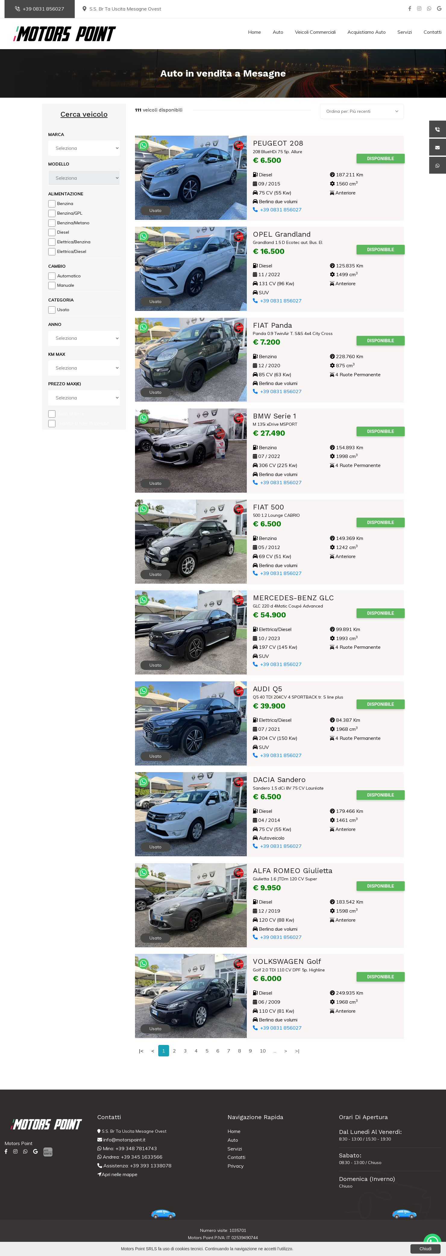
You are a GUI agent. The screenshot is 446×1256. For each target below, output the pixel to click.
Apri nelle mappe (117, 1174)
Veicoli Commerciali (315, 32)
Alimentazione (65, 194)
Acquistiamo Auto (366, 32)
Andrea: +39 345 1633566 (129, 1157)
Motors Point (19, 1143)
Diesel (63, 232)
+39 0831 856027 (39, 9)
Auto (278, 32)
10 (263, 1051)
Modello (58, 164)
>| (297, 1051)
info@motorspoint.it (121, 1140)
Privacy (236, 1166)
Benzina (65, 203)
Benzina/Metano (73, 223)
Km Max (56, 354)
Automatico (69, 276)
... (275, 1051)
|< (141, 1051)
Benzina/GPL (69, 213)
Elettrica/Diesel (71, 251)
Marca (56, 134)
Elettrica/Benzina (73, 242)
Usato (63, 309)
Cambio (57, 266)
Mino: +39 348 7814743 (127, 1148)
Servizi (404, 32)
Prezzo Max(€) (64, 384)
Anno (54, 324)
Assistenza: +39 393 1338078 (134, 1166)
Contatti (432, 32)
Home (254, 32)
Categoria (61, 300)
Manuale (65, 285)
